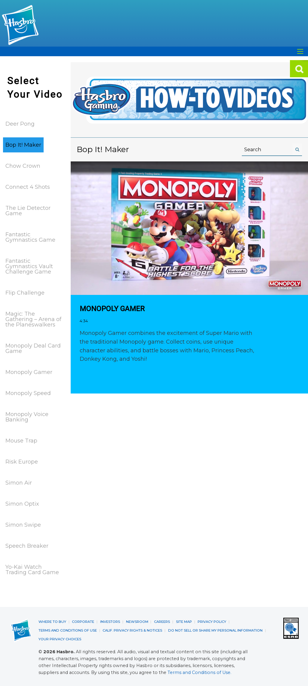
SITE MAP (182, 621)
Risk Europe (21, 461)
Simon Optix (22, 504)
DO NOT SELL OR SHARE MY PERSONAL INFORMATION (212, 630)
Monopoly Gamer (28, 372)
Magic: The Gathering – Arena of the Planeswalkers (33, 319)
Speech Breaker (26, 546)
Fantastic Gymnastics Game (30, 237)
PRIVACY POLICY (210, 621)
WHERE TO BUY (52, 621)
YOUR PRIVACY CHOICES (59, 638)
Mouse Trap (21, 440)
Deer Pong (20, 124)
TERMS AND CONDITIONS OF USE (66, 630)
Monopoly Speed (28, 393)
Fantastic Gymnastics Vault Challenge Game (29, 266)
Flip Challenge (25, 292)
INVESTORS (109, 621)
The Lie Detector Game (28, 211)
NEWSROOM (135, 621)
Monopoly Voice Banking (26, 417)
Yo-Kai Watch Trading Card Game (32, 570)
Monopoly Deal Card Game (33, 348)
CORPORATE (82, 621)
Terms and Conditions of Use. (199, 671)
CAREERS (160, 621)
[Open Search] (300, 51)
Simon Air (18, 482)
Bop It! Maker (23, 145)
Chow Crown (22, 166)
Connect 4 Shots (27, 187)
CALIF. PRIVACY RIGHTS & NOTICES (130, 630)
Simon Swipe (23, 525)
